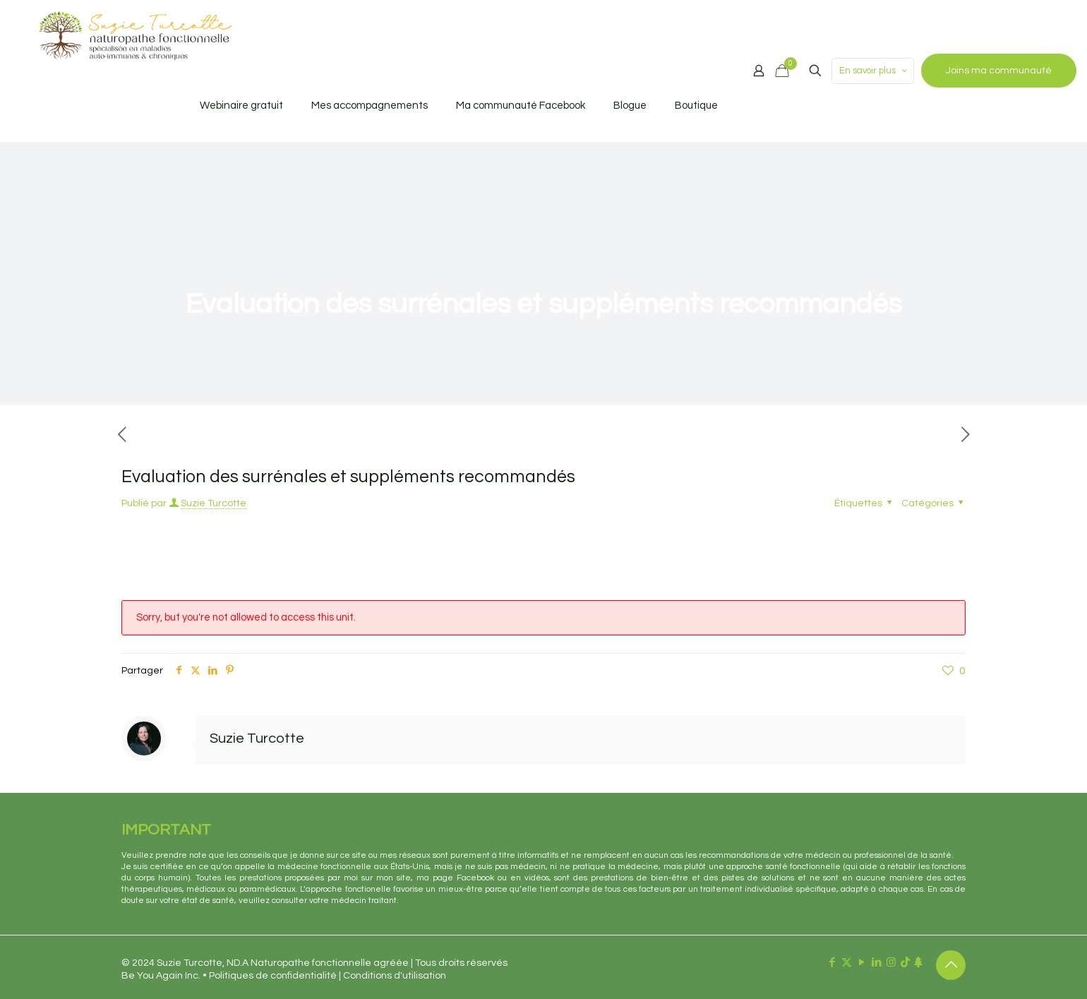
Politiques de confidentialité (273, 976)
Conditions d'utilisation (394, 976)
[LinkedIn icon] (876, 962)
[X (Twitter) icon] (846, 962)
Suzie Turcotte (213, 503)
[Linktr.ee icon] (918, 962)
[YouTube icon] (861, 962)
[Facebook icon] (832, 962)
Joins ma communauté (999, 71)
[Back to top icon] (951, 965)
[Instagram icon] (891, 962)
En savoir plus (874, 71)
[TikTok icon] (905, 962)
